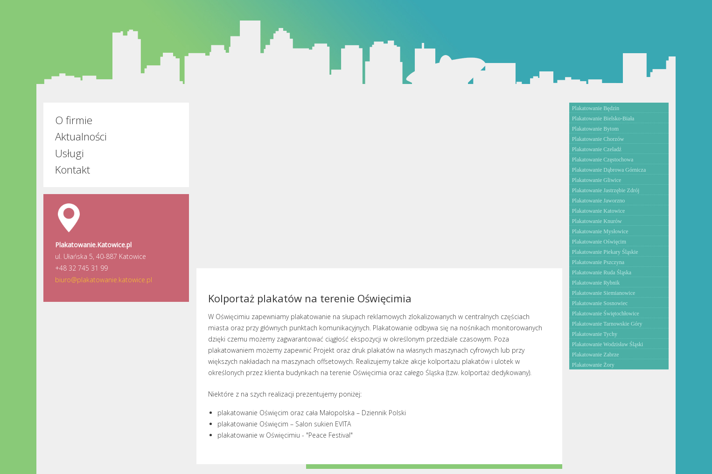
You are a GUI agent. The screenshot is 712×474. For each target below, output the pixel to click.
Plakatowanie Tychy (594, 334)
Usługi (69, 153)
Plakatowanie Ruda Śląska (601, 272)
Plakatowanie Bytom (595, 128)
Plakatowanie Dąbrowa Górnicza (609, 170)
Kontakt (72, 169)
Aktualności (81, 136)
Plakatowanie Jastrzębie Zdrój (606, 190)
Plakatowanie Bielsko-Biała (603, 118)
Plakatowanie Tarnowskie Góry (607, 324)
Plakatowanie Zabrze (595, 354)
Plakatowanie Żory (593, 365)
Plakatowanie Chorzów (598, 139)
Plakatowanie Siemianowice (603, 293)
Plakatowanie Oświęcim (599, 241)
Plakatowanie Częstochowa (603, 159)
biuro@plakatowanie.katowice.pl (103, 279)
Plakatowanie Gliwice (596, 180)
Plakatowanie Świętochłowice (605, 313)
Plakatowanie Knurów (597, 221)
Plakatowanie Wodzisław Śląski (607, 344)
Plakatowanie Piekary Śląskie (605, 252)
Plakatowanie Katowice (598, 211)
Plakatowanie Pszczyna (598, 262)
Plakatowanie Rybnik (596, 282)
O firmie (73, 120)
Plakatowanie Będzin (596, 108)
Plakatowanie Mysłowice (600, 231)
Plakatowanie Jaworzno (598, 200)
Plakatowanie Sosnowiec (600, 303)
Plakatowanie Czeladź (596, 149)
